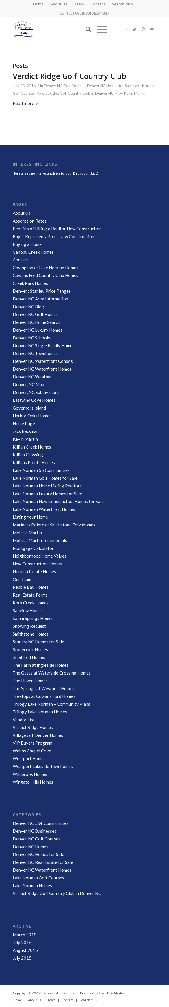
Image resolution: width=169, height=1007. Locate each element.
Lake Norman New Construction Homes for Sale (58, 501)
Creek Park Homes (30, 283)
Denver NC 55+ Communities (40, 823)
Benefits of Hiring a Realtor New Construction (57, 228)
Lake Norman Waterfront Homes (44, 509)
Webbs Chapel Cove (32, 750)
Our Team (22, 579)
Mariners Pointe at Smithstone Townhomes (54, 524)
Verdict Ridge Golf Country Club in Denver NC (75, 93)
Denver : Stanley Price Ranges (42, 291)
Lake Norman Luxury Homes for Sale (47, 493)
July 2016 (22, 942)
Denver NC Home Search (36, 322)
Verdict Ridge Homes (33, 727)
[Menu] (99, 29)
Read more (26, 103)
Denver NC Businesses (34, 831)
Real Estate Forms (30, 594)
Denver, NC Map (28, 384)
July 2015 (22, 958)
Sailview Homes (28, 610)
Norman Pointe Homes (34, 571)
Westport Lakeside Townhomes (43, 766)
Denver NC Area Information (40, 298)
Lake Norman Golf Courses (38, 877)
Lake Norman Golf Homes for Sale (45, 478)
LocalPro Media (111, 993)
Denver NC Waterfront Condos (43, 361)
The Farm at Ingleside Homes (40, 665)
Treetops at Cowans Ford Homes (44, 696)
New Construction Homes (37, 563)
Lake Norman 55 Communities (41, 470)
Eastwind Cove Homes (34, 400)
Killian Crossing (28, 454)
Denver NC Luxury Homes (37, 329)
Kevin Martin (134, 93)
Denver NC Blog (28, 306)
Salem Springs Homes (33, 618)
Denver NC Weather (32, 376)
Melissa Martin (27, 532)
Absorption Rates (30, 220)
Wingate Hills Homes (33, 781)
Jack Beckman (26, 431)
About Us (21, 213)
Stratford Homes (29, 657)
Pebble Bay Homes (31, 587)
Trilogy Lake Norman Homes (40, 711)
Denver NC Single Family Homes (44, 345)
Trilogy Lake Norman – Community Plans (51, 704)
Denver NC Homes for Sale (109, 85)
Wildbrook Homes (30, 774)
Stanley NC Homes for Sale (38, 641)
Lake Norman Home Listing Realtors (47, 485)
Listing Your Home (30, 517)
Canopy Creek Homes (33, 252)
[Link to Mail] (152, 29)
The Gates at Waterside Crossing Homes (52, 672)
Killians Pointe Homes (34, 462)
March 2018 (24, 934)
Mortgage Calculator (33, 548)
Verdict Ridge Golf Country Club (69, 76)
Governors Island (29, 407)
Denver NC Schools (31, 337)
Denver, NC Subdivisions (36, 392)
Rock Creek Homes (31, 602)
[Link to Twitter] (134, 29)
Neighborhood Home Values (39, 555)
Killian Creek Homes (32, 446)
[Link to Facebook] (126, 29)
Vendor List (24, 719)
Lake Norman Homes (32, 885)
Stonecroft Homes (30, 649)
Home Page (24, 423)
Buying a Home (27, 244)
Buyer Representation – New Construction (53, 236)
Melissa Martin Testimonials (40, 540)
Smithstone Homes (31, 633)
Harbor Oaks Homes (32, 415)
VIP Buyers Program (32, 743)
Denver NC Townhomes (35, 353)
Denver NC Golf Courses (64, 85)
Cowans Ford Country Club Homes (45, 275)
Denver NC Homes (30, 846)
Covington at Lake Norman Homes (45, 267)
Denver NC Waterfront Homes (42, 368)
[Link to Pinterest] (143, 29)
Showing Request (29, 626)
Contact (20, 259)
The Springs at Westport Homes (43, 688)
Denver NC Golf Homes (35, 314)
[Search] (85, 29)
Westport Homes (29, 758)
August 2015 (25, 950)
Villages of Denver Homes (38, 735)
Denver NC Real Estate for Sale (43, 862)
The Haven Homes (30, 680)
